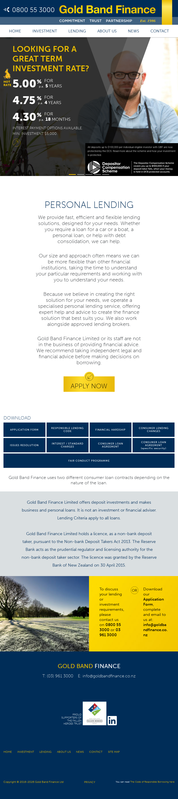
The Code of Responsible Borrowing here (152, 781)
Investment (44, 31)
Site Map (114, 751)
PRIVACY (89, 782)
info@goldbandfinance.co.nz (109, 676)
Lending (77, 31)
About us (107, 31)
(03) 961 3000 (60, 676)
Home (15, 31)
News (133, 31)
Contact (159, 31)
